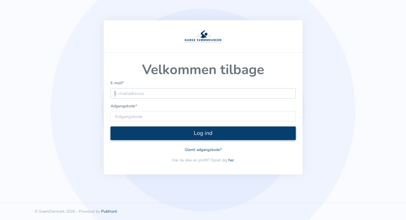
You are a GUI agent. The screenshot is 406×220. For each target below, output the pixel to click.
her (231, 160)
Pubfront (109, 211)
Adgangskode (124, 106)
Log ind (203, 133)
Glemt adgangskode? (203, 149)
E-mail (117, 83)
